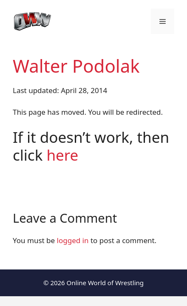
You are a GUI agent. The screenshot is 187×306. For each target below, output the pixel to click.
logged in (73, 240)
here (62, 155)
